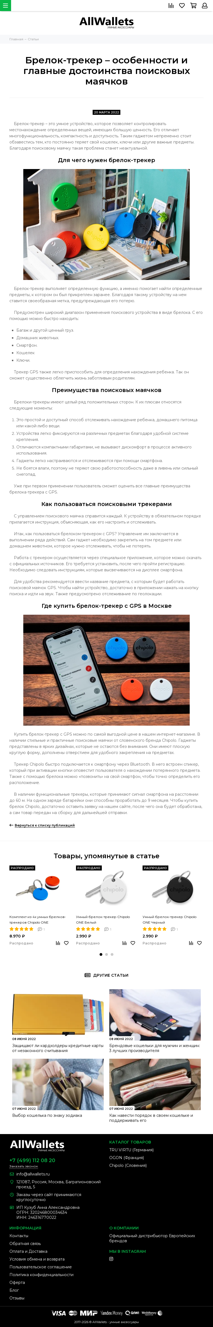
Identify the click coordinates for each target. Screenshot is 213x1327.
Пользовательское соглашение (40, 1266)
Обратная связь (25, 1243)
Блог (14, 1290)
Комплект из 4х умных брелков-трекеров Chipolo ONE (37, 919)
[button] (101, 954)
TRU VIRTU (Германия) (131, 1149)
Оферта (17, 1282)
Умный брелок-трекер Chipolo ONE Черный (169, 919)
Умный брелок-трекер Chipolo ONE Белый (103, 919)
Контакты (18, 1235)
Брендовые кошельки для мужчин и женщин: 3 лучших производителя (154, 1048)
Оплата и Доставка (28, 1251)
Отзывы (16, 1298)
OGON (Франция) (126, 1157)
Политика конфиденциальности (41, 1274)
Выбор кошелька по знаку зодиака (47, 1115)
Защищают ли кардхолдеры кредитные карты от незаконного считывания (57, 1048)
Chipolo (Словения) (128, 1165)
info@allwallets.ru (33, 1174)
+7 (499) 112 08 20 (32, 1160)
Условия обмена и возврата (37, 1259)
